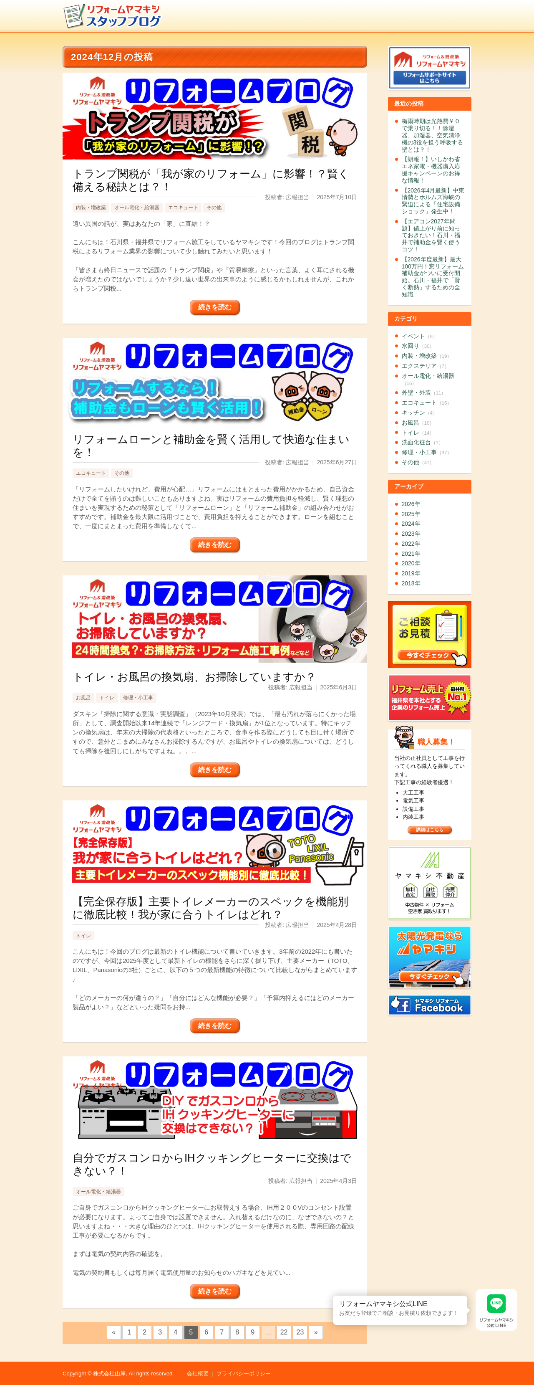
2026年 (411, 504)
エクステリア (425, 365)
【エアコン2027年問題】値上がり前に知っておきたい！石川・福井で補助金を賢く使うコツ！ (431, 235)
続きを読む (215, 307)
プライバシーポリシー (244, 1373)
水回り (418, 345)
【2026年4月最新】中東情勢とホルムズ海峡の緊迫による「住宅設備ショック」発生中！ (433, 201)
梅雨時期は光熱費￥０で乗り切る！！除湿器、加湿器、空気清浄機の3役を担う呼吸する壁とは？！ (432, 135)
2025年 (411, 514)
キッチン (420, 412)
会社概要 (198, 1373)
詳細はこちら (429, 829)
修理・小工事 (138, 698)
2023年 (411, 533)
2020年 (411, 563)
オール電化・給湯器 (136, 207)
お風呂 (83, 698)
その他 (214, 207)
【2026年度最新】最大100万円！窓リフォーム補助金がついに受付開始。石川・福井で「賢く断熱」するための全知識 (433, 277)
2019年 (411, 573)
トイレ (106, 698)
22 (284, 1332)
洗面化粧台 (422, 442)
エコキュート (183, 207)
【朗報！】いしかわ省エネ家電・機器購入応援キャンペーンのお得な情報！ (431, 169)
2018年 (411, 583)
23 (300, 1332)
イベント (420, 336)
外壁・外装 (424, 392)
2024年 (411, 523)
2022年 (411, 543)
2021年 (411, 553)
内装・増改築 (91, 207)
